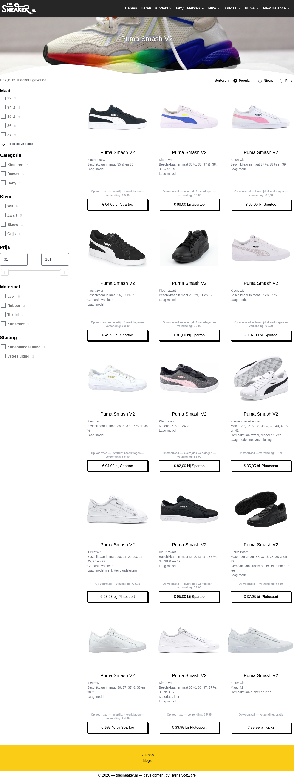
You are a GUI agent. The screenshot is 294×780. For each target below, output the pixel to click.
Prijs (286, 81)
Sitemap (147, 755)
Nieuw (265, 81)
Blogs (147, 761)
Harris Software (183, 775)
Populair (242, 81)
